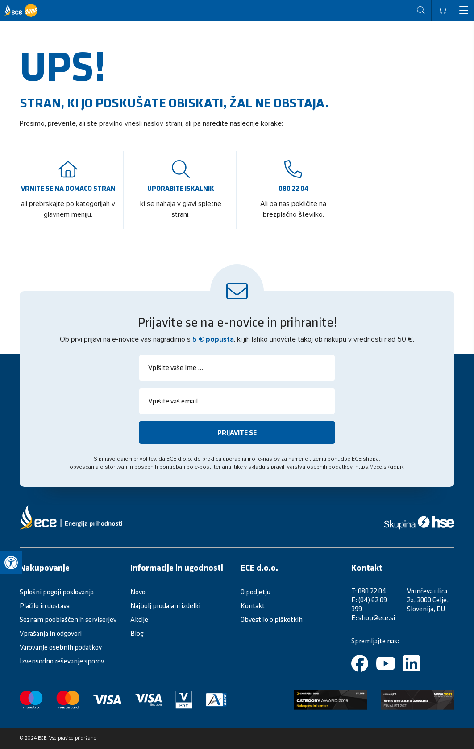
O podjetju (255, 591)
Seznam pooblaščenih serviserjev (68, 619)
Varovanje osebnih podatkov (61, 646)
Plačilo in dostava (45, 605)
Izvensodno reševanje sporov (62, 660)
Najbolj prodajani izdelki (165, 605)
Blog (137, 633)
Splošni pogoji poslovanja (57, 591)
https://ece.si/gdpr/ (379, 467)
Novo (138, 591)
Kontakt (253, 605)
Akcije (139, 619)
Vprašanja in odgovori (51, 633)
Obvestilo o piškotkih (272, 619)
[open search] (420, 10)
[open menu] (463, 10)
